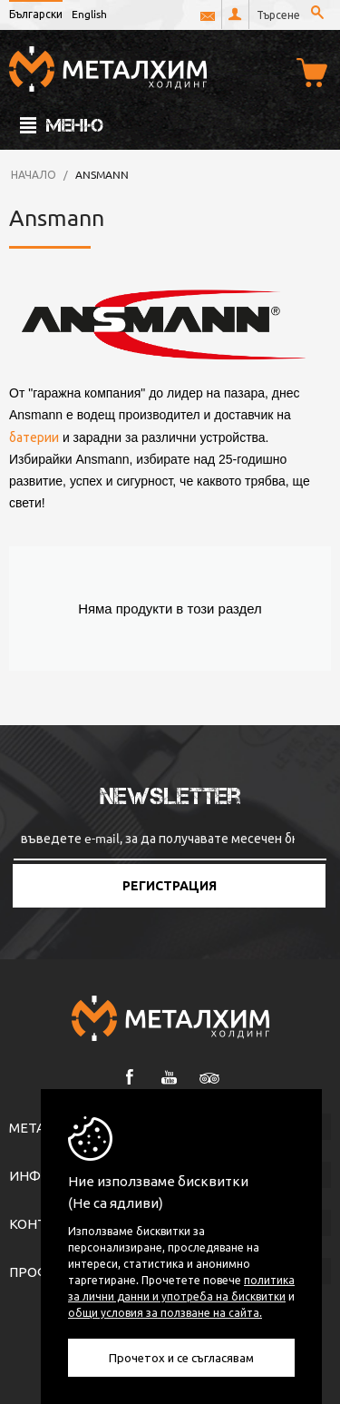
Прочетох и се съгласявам (181, 1357)
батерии (34, 436)
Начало (33, 174)
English (89, 13)
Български (36, 13)
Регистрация (169, 886)
